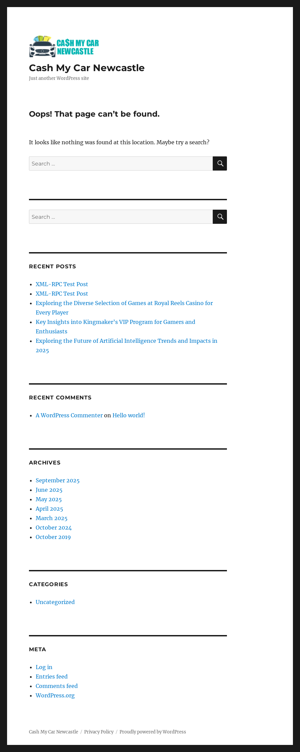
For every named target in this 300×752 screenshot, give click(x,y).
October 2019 (53, 537)
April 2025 (49, 508)
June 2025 (49, 489)
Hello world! (128, 415)
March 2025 (52, 518)
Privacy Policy (98, 732)
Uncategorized (55, 602)
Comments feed (57, 686)
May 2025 (49, 499)
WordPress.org (55, 695)
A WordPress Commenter (69, 415)
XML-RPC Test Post (62, 284)
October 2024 (54, 527)
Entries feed (52, 676)
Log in (44, 667)
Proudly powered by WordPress (153, 732)
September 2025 (58, 480)
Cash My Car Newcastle (87, 67)
